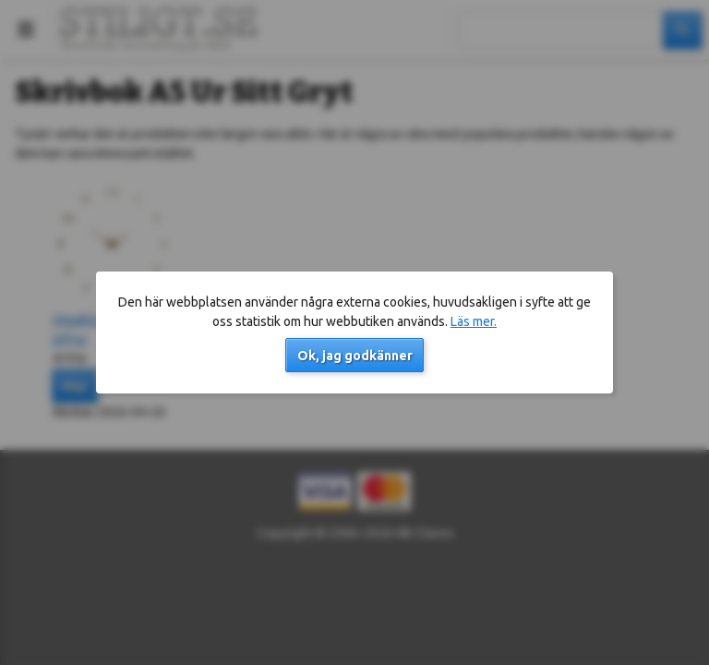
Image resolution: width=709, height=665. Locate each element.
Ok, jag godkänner (355, 355)
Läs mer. (474, 321)
